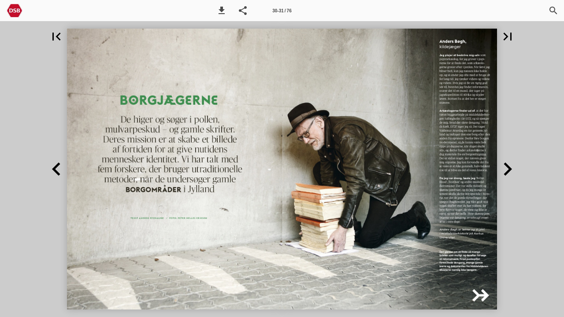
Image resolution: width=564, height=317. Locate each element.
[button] (221, 10)
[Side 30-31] (282, 10)
